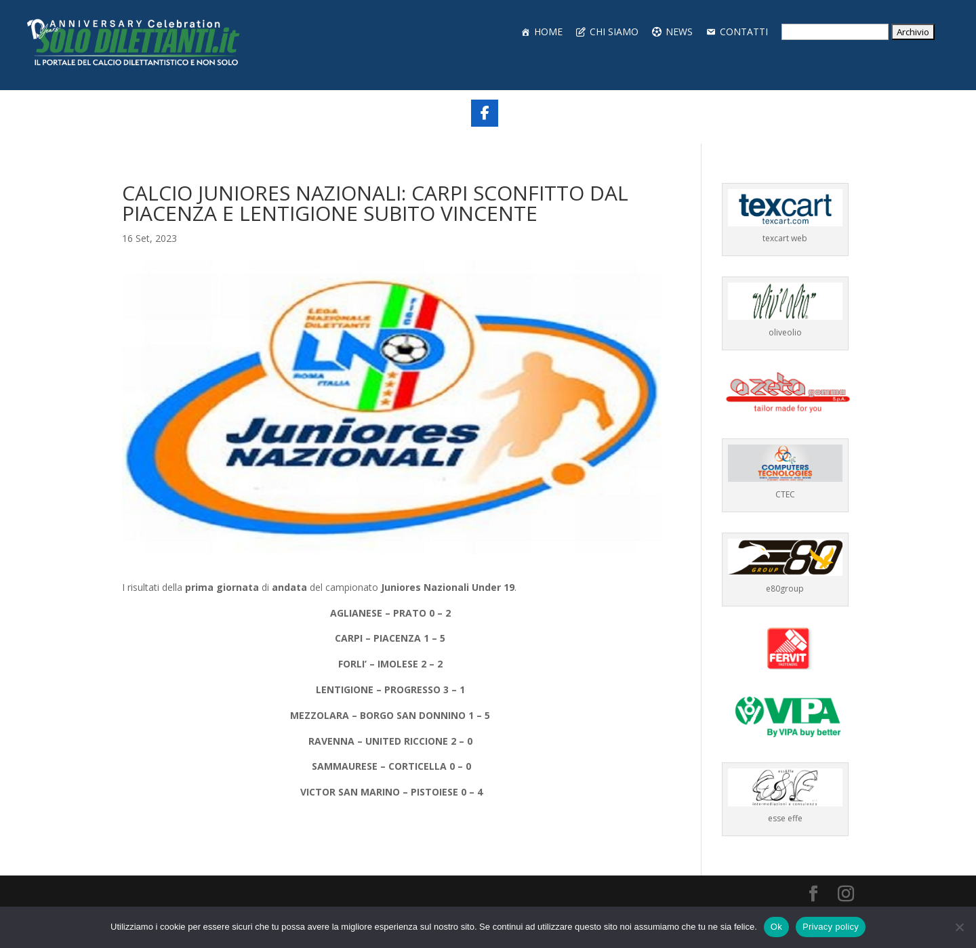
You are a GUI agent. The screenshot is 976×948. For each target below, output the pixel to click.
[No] (959, 927)
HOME (548, 31)
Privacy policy (830, 927)
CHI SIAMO (614, 31)
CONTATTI (744, 31)
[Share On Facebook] (484, 113)
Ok (776, 927)
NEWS (679, 31)
